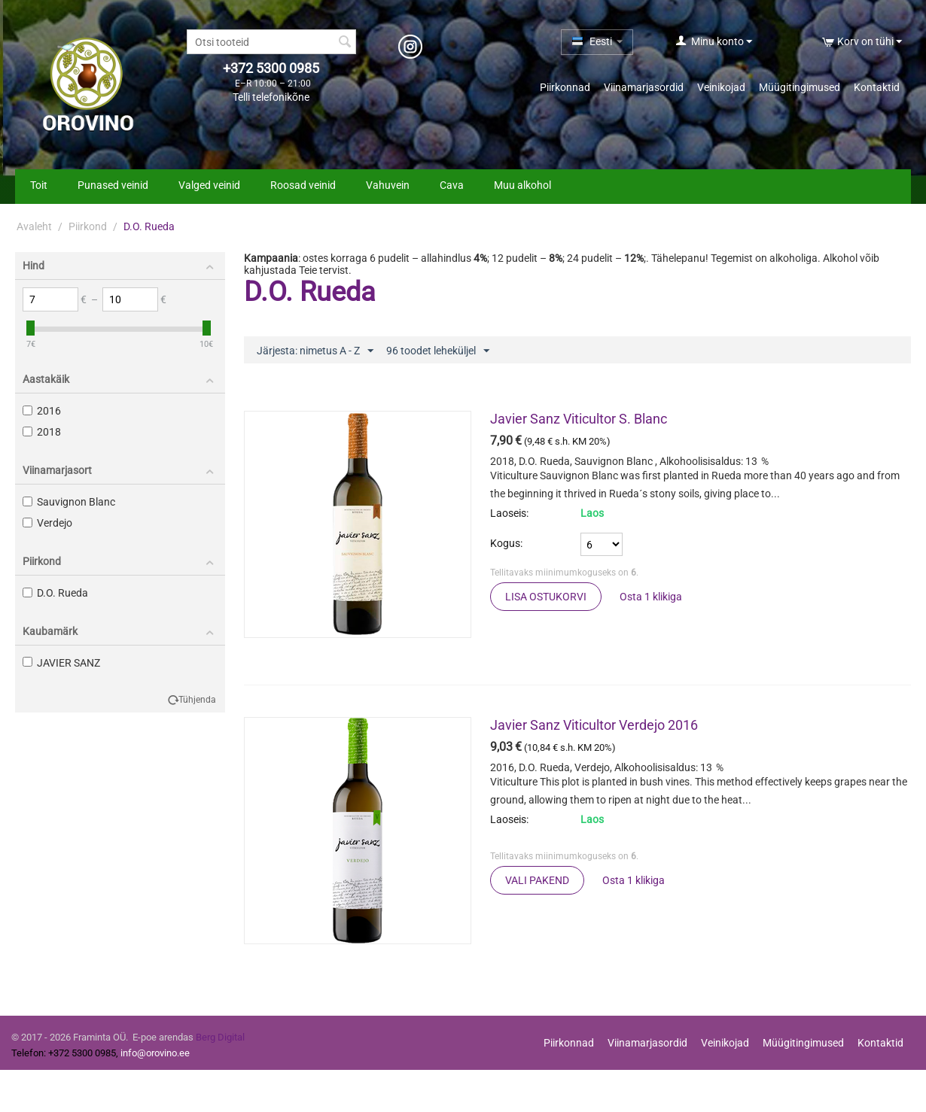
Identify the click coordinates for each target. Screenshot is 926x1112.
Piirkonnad (565, 87)
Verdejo (47, 523)
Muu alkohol (522, 185)
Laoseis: (509, 513)
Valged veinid (209, 185)
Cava (452, 185)
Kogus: (506, 543)
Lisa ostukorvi (545, 597)
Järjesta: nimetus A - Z (315, 351)
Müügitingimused (799, 87)
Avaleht (34, 226)
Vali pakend (537, 880)
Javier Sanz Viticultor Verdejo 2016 (594, 725)
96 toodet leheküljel (437, 351)
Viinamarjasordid (644, 87)
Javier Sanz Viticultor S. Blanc (578, 419)
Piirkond (88, 226)
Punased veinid (113, 185)
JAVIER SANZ (61, 663)
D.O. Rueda (55, 593)
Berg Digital (220, 1037)
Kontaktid (877, 87)
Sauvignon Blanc (69, 502)
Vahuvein (388, 185)
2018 (42, 432)
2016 (42, 411)
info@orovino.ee (155, 1053)
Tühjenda (197, 699)
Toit (38, 185)
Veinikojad (721, 87)
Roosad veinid (303, 185)
